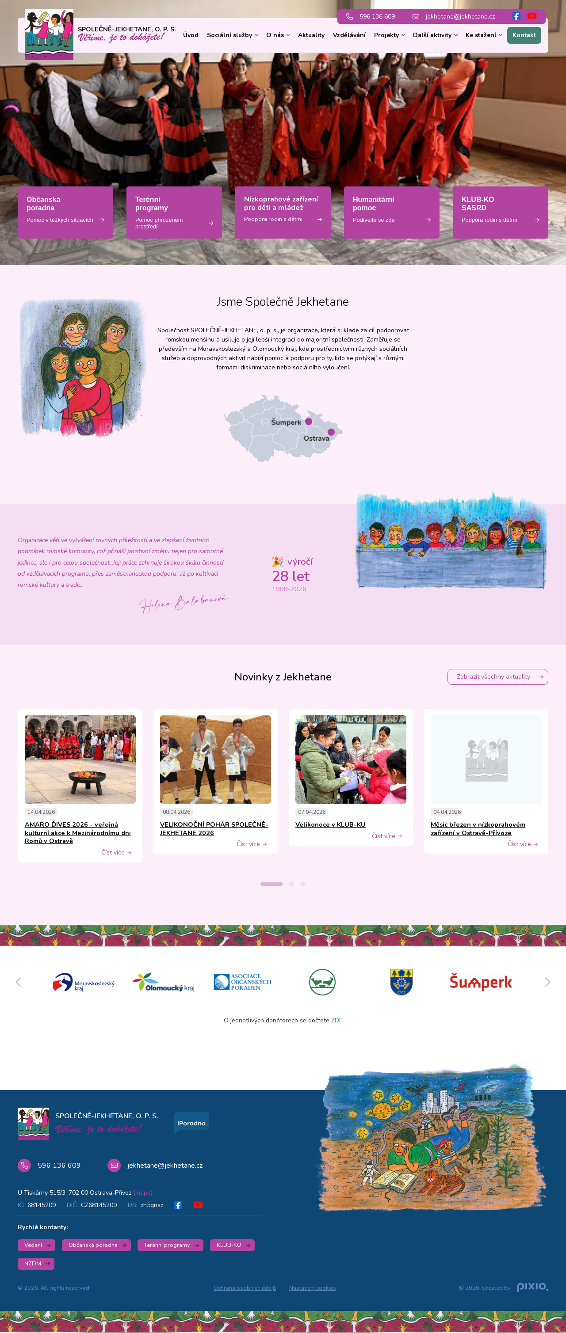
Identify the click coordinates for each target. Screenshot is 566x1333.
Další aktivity (432, 35)
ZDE (337, 1020)
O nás (275, 35)
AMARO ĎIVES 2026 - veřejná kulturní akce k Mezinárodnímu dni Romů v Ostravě (78, 832)
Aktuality (311, 35)
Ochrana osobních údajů (245, 1288)
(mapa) (143, 1193)
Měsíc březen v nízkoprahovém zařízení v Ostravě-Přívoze (478, 828)
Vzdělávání (349, 35)
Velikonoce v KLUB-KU (330, 824)
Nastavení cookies (312, 1288)
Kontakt (524, 35)
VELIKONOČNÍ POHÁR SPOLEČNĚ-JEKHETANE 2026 (214, 828)
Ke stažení (481, 35)
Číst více (113, 853)
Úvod (191, 35)
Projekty (386, 35)
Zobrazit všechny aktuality (493, 676)
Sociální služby (229, 35)
